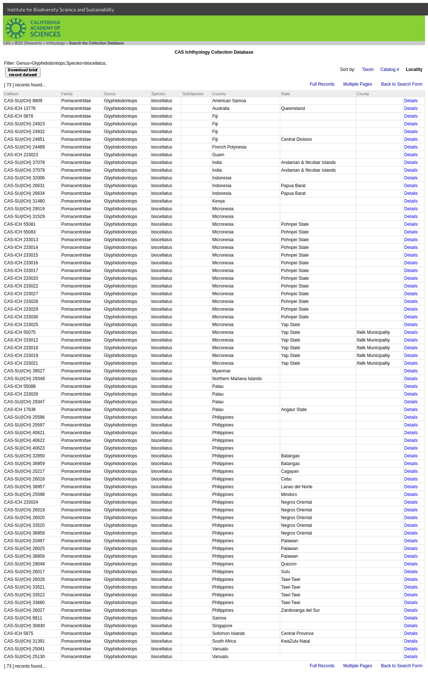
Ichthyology (55, 43)
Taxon (368, 69)
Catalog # (389, 69)
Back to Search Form (401, 84)
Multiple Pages (357, 84)
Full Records (322, 84)
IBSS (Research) (28, 43)
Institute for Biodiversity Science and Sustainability (60, 9)
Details (411, 100)
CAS (7, 43)
